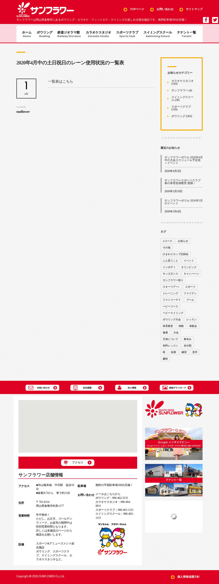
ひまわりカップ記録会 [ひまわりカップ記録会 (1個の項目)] (175, 256)
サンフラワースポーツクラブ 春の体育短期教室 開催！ (182, 184)
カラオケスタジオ (99, 34)
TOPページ (137, 9)
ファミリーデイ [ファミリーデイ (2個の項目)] (172, 302)
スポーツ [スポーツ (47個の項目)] (190, 288)
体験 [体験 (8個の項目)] (181, 328)
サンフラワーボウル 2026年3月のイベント (183, 204)
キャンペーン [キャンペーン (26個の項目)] (191, 275)
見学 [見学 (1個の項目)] (194, 354)
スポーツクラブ (129, 34)
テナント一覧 (189, 34)
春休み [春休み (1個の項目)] (187, 341)
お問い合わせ (165, 9)
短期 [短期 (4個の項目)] (173, 354)
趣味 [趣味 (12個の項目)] (165, 360)
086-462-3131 (112, 497)
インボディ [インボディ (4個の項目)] (169, 269)
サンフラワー (179, 92)
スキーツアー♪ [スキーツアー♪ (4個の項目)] (171, 288)
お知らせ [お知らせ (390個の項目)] (183, 243)
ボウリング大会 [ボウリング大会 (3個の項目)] (172, 321)
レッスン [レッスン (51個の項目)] (191, 321)
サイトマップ (194, 9)
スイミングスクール (160, 34)
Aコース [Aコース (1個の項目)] (167, 243)
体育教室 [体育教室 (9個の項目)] (168, 328)
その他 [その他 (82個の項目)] (166, 249)
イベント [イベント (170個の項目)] (189, 262)
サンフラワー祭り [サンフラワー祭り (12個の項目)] (173, 282)
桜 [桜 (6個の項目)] (164, 354)
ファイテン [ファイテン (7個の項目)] (190, 295)
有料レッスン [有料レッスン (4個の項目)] (170, 347)
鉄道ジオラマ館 (68, 34)
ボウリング (43, 34)
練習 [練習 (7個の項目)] (184, 354)
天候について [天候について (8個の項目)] (170, 341)
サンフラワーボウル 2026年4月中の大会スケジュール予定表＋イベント (183, 162)
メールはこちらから (108, 493)
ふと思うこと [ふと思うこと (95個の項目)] (170, 262)
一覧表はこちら (60, 84)
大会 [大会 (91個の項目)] (176, 334)
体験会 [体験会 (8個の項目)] (193, 328)
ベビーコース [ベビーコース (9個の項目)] (170, 308)
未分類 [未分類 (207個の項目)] (187, 347)
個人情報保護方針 (188, 576)
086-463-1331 (114, 509)
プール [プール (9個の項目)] (190, 302)
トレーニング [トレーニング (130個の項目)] (170, 295)
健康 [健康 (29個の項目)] (165, 334)
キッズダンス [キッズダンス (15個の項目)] (170, 275)
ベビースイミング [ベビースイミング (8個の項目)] (173, 315)
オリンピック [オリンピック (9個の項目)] (189, 269)
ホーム (24, 34)
